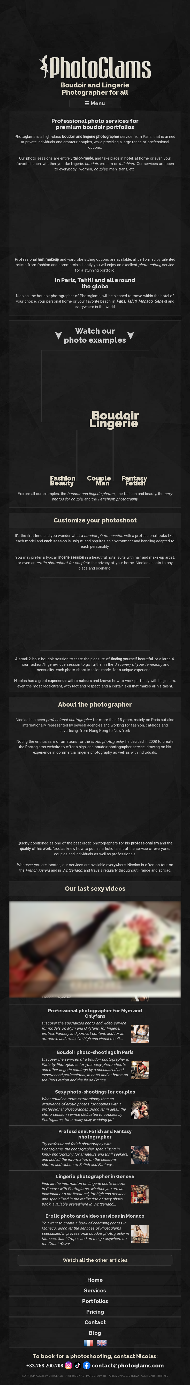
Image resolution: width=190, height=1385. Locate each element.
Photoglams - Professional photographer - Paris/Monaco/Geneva (92, 1380)
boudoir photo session (103, 535)
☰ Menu (96, 103)
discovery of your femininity (138, 664)
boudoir (91, 163)
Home (95, 1285)
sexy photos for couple (67, 499)
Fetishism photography (122, 499)
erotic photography (107, 746)
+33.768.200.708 (44, 1370)
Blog (95, 1338)
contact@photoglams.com (128, 1370)
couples (101, 169)
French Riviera (38, 875)
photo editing (163, 264)
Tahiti (131, 301)
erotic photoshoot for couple (61, 562)
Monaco (145, 301)
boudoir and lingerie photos (95, 493)
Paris (120, 301)
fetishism (127, 163)
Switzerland (72, 875)
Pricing (95, 1317)
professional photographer (69, 725)
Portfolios (95, 1306)
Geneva (160, 301)
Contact (95, 1327)
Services (95, 1295)
